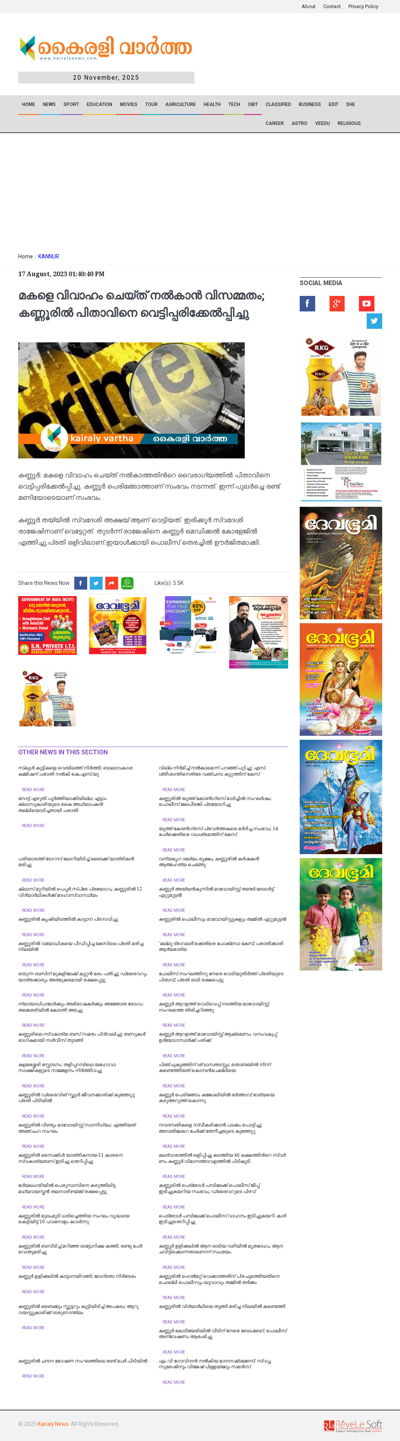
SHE (350, 104)
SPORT (71, 104)
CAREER (275, 123)
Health (212, 104)
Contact (332, 6)
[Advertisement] (150, 191)
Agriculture (180, 104)
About (309, 6)
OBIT (253, 104)
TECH (234, 104)
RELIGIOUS (349, 123)
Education (99, 104)
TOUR (151, 104)
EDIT (333, 104)
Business (310, 104)
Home (28, 104)
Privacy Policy (363, 6)
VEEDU (322, 123)
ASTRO (299, 123)
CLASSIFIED (278, 104)
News (49, 104)
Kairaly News (53, 1424)
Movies (128, 104)
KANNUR (48, 256)
